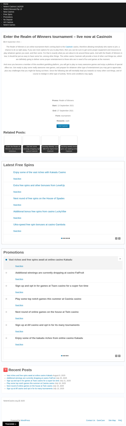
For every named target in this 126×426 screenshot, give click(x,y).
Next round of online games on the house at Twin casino (29, 386)
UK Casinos (8, 22)
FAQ (120, 420)
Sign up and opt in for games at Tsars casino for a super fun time (33, 381)
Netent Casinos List (13, 6)
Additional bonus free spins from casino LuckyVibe (39, 211)
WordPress (25, 420)
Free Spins (7, 14)
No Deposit (7, 20)
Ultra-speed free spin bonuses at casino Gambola (39, 224)
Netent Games (9, 25)
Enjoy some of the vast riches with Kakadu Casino (39, 172)
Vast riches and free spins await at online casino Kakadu (29, 375)
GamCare (101, 420)
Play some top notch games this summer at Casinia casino (30, 383)
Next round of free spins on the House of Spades (38, 198)
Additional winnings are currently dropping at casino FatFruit (31, 378)
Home (5, 4)
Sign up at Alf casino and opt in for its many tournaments (30, 388)
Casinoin (69, 47)
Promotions (8, 17)
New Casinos (8, 12)
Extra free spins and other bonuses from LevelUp (39, 185)
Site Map (112, 420)
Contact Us (90, 420)
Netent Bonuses (12, 9)
